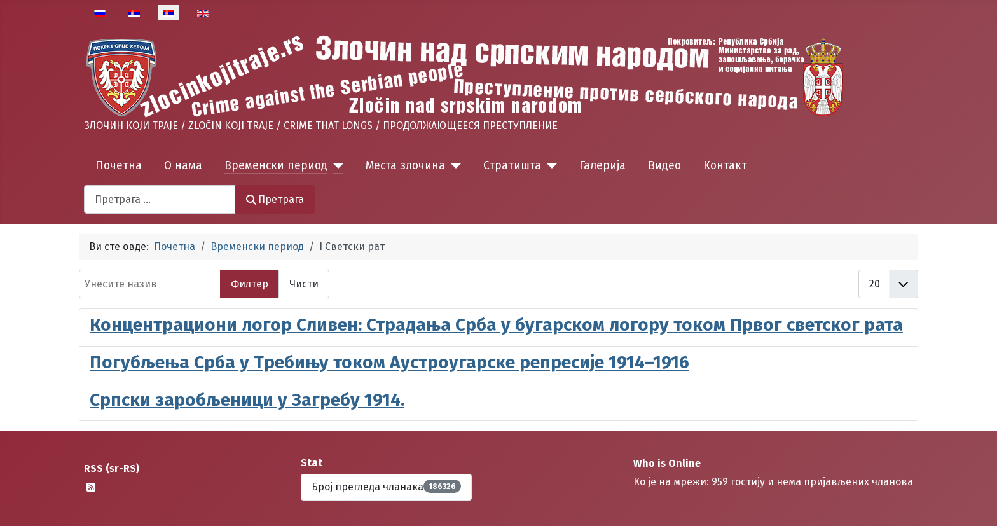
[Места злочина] (453, 166)
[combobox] (160, 199)
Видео (664, 165)
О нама (183, 165)
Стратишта (512, 165)
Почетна (118, 165)
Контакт (725, 165)
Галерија (602, 165)
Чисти (304, 284)
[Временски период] (335, 166)
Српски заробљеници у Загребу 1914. (247, 399)
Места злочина (405, 165)
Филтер (249, 284)
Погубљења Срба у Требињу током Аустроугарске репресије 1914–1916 (389, 362)
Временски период (275, 165)
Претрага (275, 199)
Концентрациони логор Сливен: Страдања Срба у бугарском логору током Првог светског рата (496, 324)
